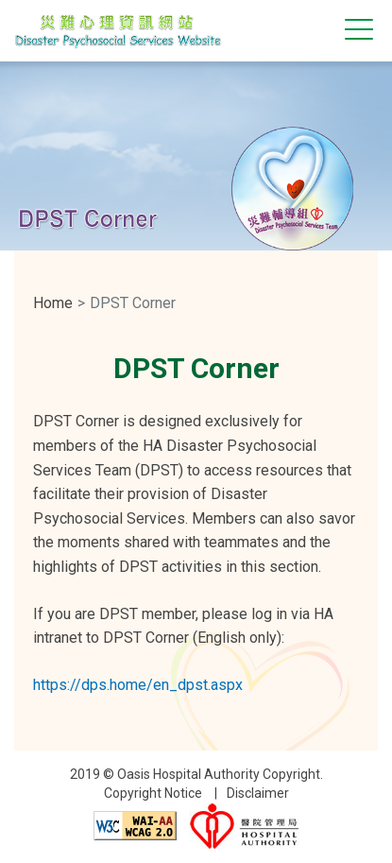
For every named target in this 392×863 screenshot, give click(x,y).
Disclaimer (258, 793)
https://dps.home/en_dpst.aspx (138, 685)
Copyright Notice (153, 793)
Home (53, 303)
